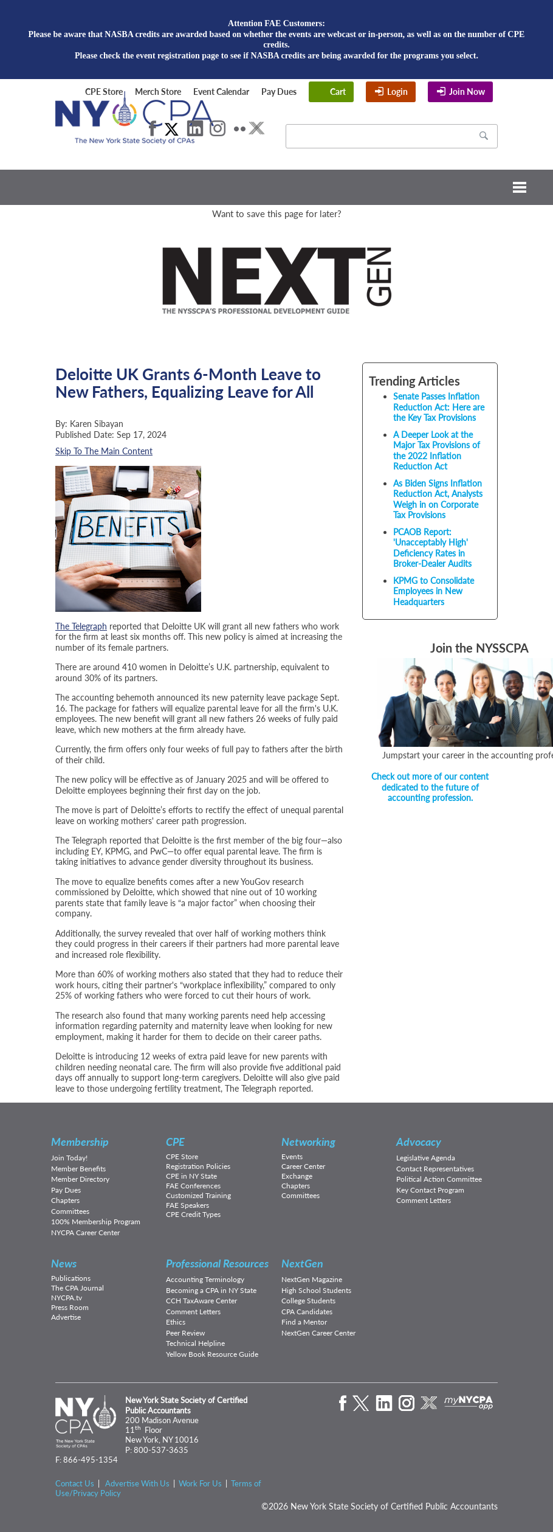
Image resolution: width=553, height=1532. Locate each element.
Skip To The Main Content (104, 451)
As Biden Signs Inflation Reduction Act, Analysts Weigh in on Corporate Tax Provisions (438, 499)
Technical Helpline (195, 1343)
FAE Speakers (187, 1205)
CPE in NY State (191, 1175)
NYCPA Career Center (85, 1232)
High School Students (316, 1290)
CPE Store (104, 91)
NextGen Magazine (311, 1279)
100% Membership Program (95, 1221)
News (64, 1263)
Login (397, 91)
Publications (71, 1278)
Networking (308, 1141)
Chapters (65, 1200)
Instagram (217, 128)
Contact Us (74, 1483)
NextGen (302, 1263)
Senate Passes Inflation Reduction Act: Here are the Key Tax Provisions (438, 407)
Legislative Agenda (425, 1157)
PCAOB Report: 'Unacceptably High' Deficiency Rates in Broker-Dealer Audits (432, 548)
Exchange (296, 1175)
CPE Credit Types (193, 1214)
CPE (175, 1141)
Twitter (171, 128)
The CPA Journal (77, 1287)
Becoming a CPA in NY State (211, 1290)
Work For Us (200, 1483)
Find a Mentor (304, 1321)
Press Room (70, 1307)
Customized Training (198, 1195)
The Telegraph (81, 626)
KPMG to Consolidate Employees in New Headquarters (433, 591)
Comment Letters (423, 1200)
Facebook (152, 128)
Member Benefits (78, 1168)
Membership (80, 1141)
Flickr (240, 128)
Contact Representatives (435, 1168)
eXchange (256, 128)
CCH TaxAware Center (201, 1300)
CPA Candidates (306, 1311)
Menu (276, 187)
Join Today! (69, 1157)
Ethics (175, 1321)
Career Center (303, 1166)
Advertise (66, 1317)
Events (292, 1156)
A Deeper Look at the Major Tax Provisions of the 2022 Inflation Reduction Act (436, 450)
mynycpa (469, 1403)
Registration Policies (198, 1166)
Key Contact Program (430, 1189)
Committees (70, 1211)
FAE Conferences (193, 1185)
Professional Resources (217, 1263)
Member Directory (80, 1179)
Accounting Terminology (205, 1279)
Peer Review (185, 1332)
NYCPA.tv (66, 1297)
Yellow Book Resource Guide (212, 1354)
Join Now (467, 91)
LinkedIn (195, 128)
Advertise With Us (137, 1483)
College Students (308, 1300)
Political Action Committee (439, 1179)
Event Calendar (221, 91)
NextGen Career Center (318, 1332)
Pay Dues (279, 91)
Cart (338, 91)
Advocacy (418, 1141)
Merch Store (158, 91)
